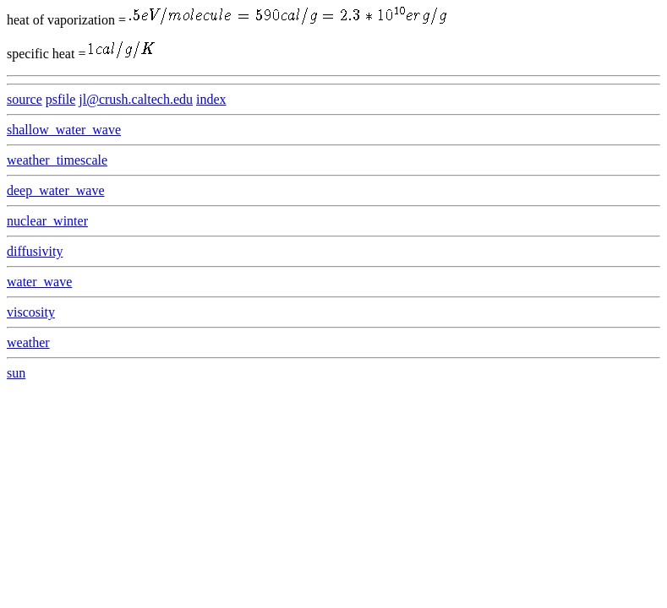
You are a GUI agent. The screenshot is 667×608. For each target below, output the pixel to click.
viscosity (31, 312)
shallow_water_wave (64, 129)
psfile (61, 99)
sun (16, 373)
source (24, 99)
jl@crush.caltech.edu (136, 99)
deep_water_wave (56, 190)
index (211, 99)
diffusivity (35, 251)
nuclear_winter (47, 221)
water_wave (39, 281)
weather (28, 342)
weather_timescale (57, 160)
